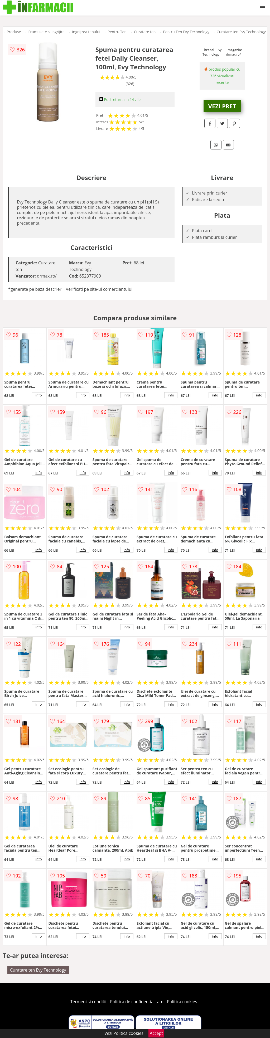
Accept (156, 1033)
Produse (14, 31)
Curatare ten (145, 31)
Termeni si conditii (88, 1002)
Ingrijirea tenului (86, 31)
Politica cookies (182, 1002)
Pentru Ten (117, 31)
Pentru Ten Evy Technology (186, 31)
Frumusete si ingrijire (46, 31)
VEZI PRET (222, 106)
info (38, 395)
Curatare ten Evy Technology (241, 31)
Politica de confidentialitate (136, 1002)
